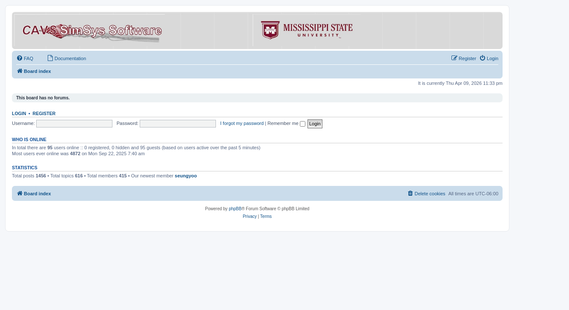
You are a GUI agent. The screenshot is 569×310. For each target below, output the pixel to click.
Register (44, 113)
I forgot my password (242, 123)
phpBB (235, 208)
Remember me (286, 123)
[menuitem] (24, 58)
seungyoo (186, 175)
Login (19, 113)
